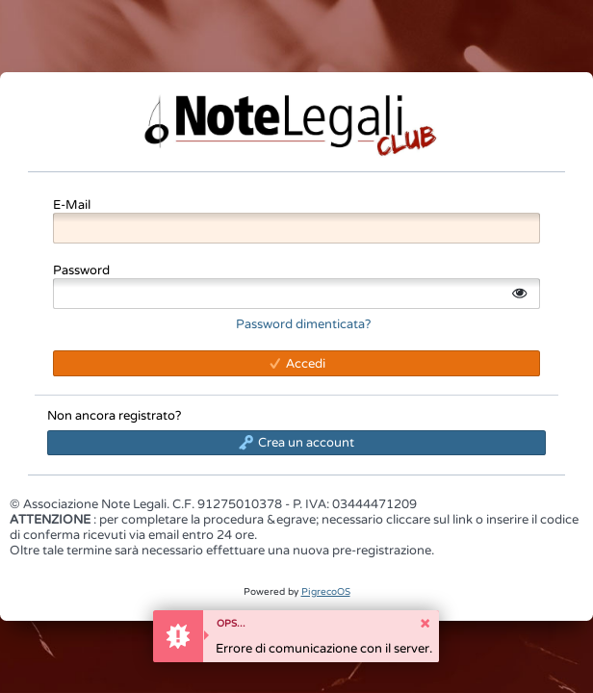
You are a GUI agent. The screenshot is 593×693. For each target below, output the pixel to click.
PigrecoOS (325, 591)
